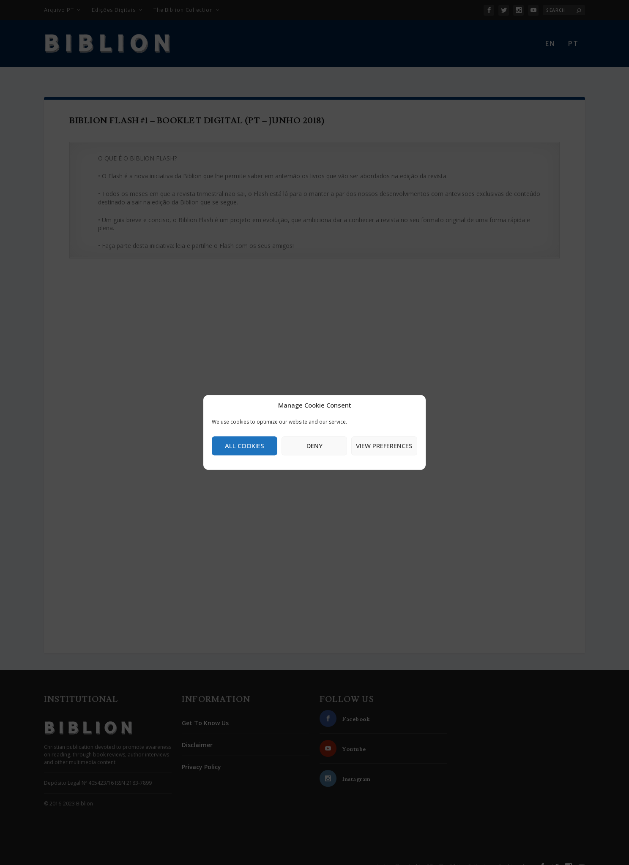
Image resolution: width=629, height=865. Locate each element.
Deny (314, 445)
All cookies (244, 445)
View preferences (384, 445)
